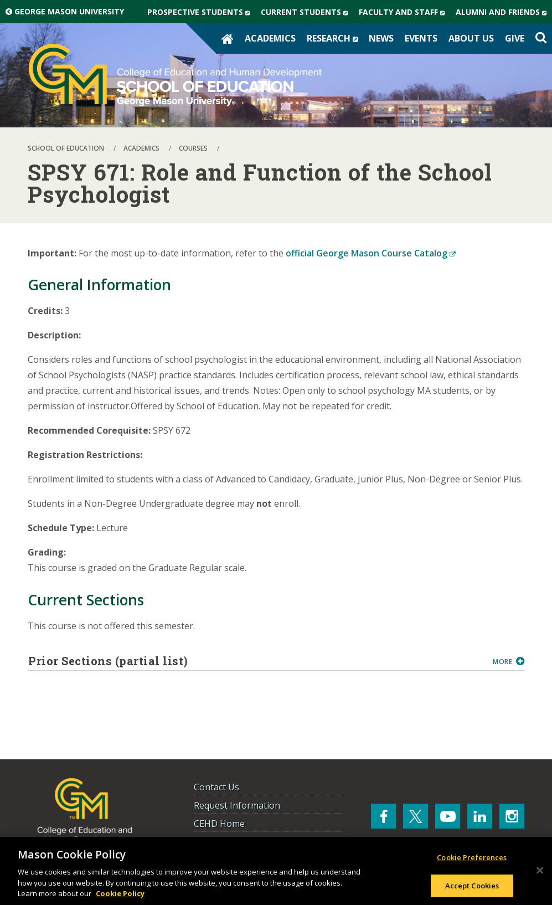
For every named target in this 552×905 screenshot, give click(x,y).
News (381, 38)
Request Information (237, 805)
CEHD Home (219, 823)
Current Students (307, 12)
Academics (270, 38)
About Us (471, 38)
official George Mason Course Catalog (371, 253)
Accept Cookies (472, 886)
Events (421, 38)
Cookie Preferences (472, 857)
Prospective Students (201, 12)
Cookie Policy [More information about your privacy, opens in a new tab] (120, 893)
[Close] (540, 870)
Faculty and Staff (404, 12)
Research (335, 38)
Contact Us (216, 787)
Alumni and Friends (504, 12)
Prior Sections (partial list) (256, 661)
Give (514, 38)
